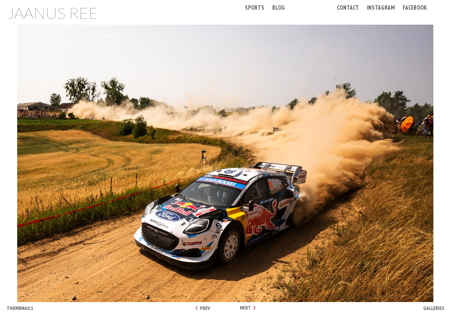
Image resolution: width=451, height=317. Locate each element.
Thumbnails (20, 308)
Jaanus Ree (52, 12)
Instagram (381, 7)
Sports (254, 7)
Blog (278, 7)
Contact (348, 7)
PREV (202, 308)
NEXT (248, 307)
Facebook (415, 7)
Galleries (433, 308)
